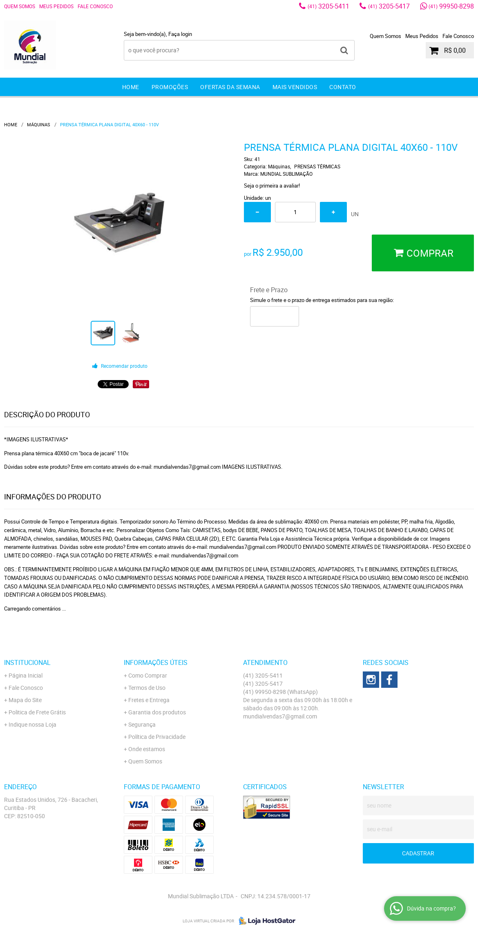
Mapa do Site (25, 700)
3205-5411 (328, 6)
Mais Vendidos (295, 87)
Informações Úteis (156, 662)
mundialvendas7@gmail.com (280, 716)
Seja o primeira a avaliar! (272, 185)
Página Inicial (25, 675)
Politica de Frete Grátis (37, 712)
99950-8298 (451, 6)
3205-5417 (389, 6)
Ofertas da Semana (230, 87)
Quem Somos (19, 6)
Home (130, 87)
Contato (342, 87)
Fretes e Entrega (149, 700)
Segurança (142, 724)
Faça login (180, 34)
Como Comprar (147, 675)
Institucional (27, 662)
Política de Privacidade (156, 737)
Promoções (170, 87)
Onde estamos (146, 749)
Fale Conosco (95, 6)
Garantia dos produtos (157, 712)
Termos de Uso (146, 687)
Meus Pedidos (56, 6)
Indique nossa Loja (32, 724)
